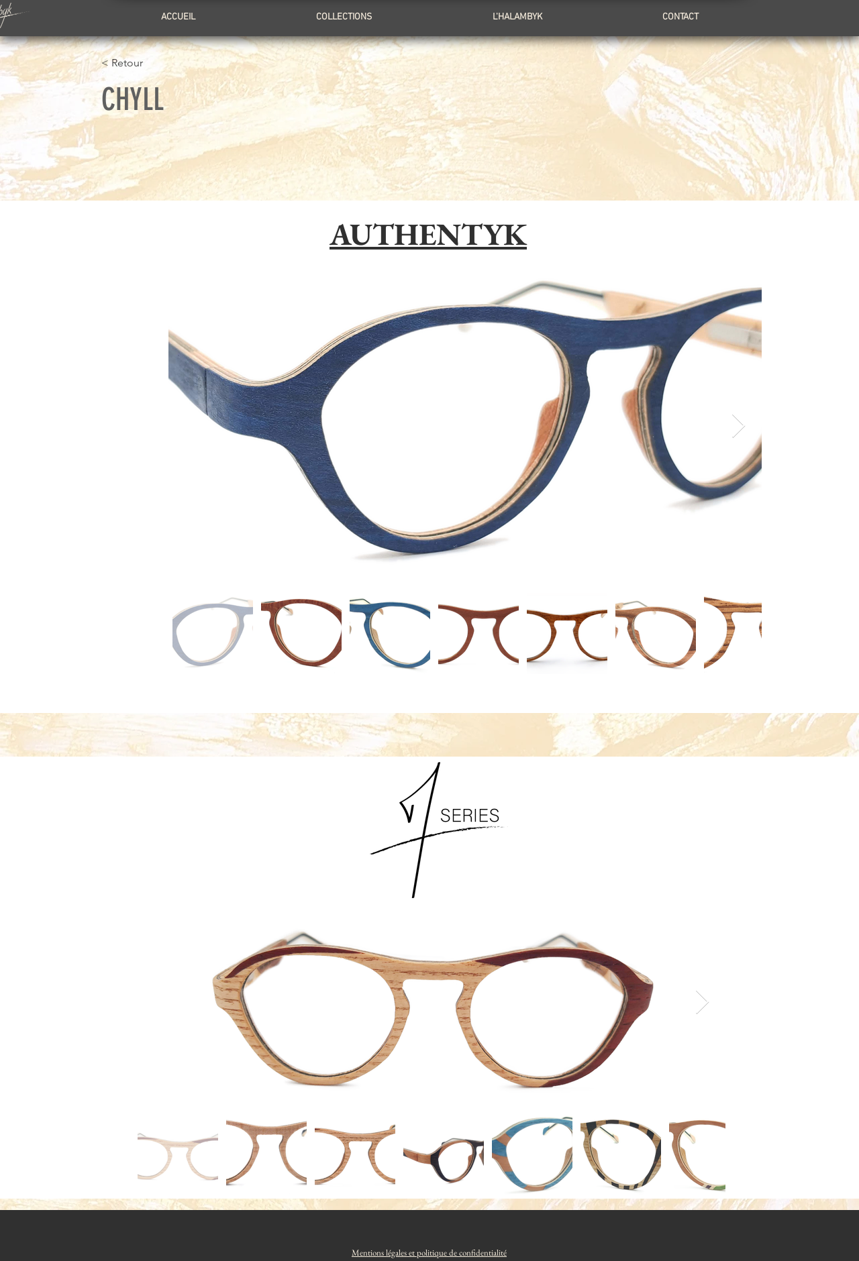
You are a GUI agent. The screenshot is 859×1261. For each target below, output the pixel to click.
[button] (429, 1252)
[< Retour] (169, 63)
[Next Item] (738, 426)
